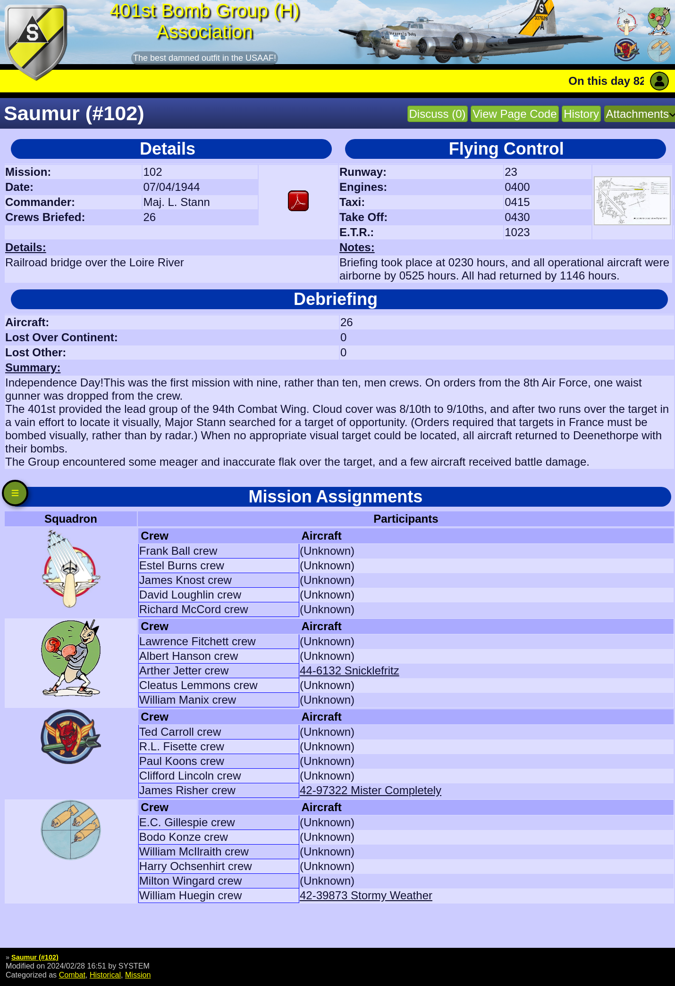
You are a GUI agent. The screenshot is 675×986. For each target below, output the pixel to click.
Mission (138, 974)
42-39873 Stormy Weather (366, 895)
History (581, 113)
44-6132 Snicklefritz (349, 670)
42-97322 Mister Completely (370, 790)
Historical (105, 974)
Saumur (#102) (35, 957)
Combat (72, 974)
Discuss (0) (437, 113)
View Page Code (514, 113)
